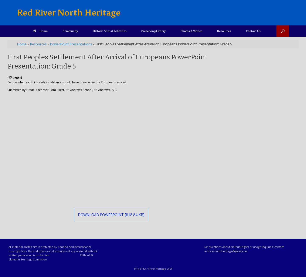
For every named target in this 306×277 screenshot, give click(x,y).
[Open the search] (282, 31)
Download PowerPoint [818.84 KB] (111, 214)
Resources (224, 31)
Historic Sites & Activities (109, 31)
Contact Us (253, 31)
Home (40, 31)
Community (70, 31)
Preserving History (153, 31)
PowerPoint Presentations (71, 44)
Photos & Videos (191, 31)
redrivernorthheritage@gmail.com (226, 251)
